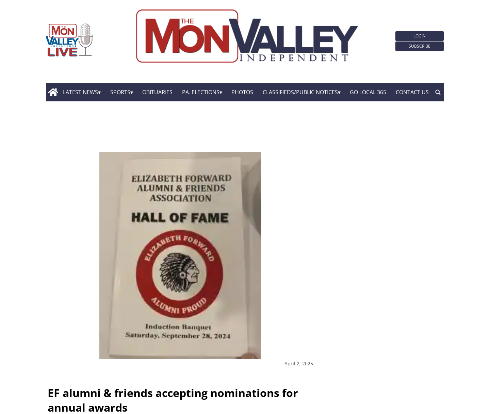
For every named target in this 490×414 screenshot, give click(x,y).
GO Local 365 (368, 92)
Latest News (80, 92)
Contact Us (412, 92)
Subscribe (419, 46)
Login (419, 36)
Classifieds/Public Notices (300, 92)
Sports (120, 92)
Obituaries (157, 92)
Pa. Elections (200, 92)
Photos (242, 92)
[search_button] (438, 92)
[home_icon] (53, 92)
